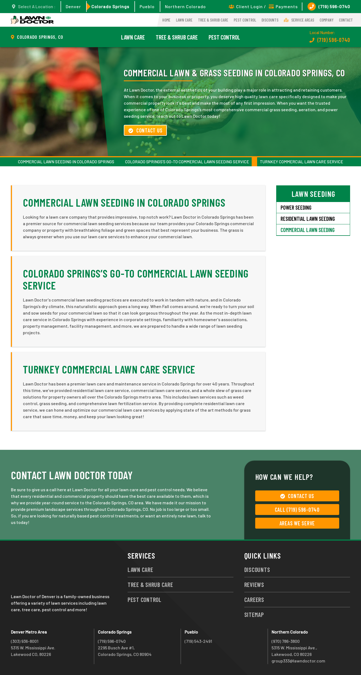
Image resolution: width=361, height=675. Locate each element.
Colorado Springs (110, 6)
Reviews (254, 584)
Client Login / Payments (263, 6)
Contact (346, 19)
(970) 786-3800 (286, 641)
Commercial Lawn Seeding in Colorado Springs (66, 161)
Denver (73, 6)
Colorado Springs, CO (40, 37)
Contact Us (145, 130)
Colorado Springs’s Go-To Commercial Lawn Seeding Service (187, 161)
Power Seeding (296, 207)
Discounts (269, 19)
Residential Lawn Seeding (308, 218)
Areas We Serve (297, 523)
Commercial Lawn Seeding (308, 230)
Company (326, 19)
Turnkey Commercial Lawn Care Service (301, 161)
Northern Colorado (185, 6)
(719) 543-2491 (198, 641)
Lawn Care (184, 19)
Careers (254, 599)
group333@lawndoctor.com (298, 660)
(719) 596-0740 (329, 6)
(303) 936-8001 (24, 641)
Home (166, 19)
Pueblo (147, 6)
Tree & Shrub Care (213, 19)
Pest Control (245, 19)
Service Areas (299, 19)
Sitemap (254, 614)
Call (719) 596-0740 (297, 509)
